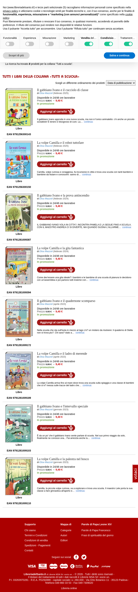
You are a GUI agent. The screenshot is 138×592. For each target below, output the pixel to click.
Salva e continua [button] (119, 55)
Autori (64, 535)
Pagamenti (44, 545)
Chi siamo (30, 530)
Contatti (29, 550)
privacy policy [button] (10, 11)
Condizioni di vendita (36, 540)
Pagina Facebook (76, 557)
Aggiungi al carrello (56, 111)
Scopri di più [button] (16, 55)
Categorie (66, 530)
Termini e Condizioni (36, 535)
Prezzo (41, 100)
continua (88, 122)
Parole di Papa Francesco (95, 530)
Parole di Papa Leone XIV (96, 524)
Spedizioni (30, 545)
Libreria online (69, 588)
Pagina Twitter (83, 557)
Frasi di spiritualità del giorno (97, 535)
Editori (64, 540)
